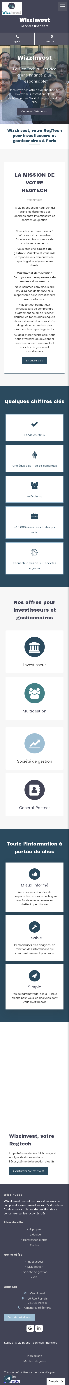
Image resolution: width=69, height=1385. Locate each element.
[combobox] (56, 1381)
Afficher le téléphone (37, 1307)
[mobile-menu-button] (62, 6)
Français (53, 1381)
